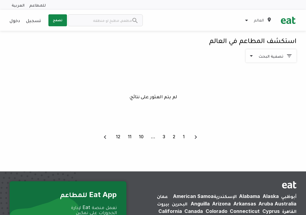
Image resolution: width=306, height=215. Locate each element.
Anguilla (200, 204)
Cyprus (271, 211)
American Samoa (193, 196)
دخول (15, 20)
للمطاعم (37, 4)
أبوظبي (288, 196)
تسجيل (33, 20)
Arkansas (244, 204)
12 (118, 136)
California (170, 211)
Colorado (216, 211)
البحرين (179, 204)
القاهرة (289, 211)
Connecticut (245, 211)
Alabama (249, 196)
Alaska (271, 196)
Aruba (265, 204)
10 (141, 136)
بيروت (163, 204)
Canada (193, 211)
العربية (18, 4)
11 (129, 136)
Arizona (221, 204)
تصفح (57, 20)
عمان (162, 196)
